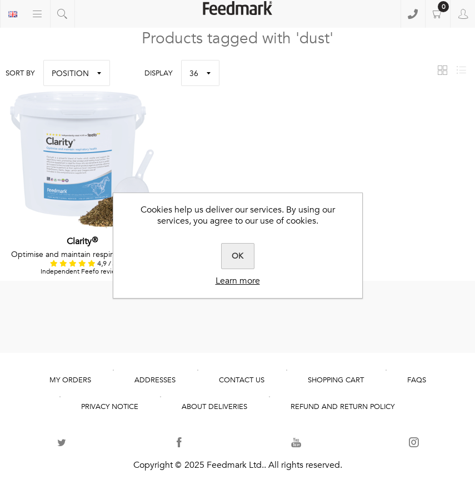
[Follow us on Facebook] (178, 442)
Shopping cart (438, 14)
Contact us (241, 380)
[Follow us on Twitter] (61, 442)
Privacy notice (109, 407)
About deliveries (214, 407)
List (461, 70)
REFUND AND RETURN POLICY (342, 407)
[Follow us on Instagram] (413, 442)
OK (237, 256)
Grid (442, 70)
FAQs (416, 380)
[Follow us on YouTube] (296, 442)
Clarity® (83, 241)
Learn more (238, 281)
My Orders (70, 380)
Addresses (155, 380)
